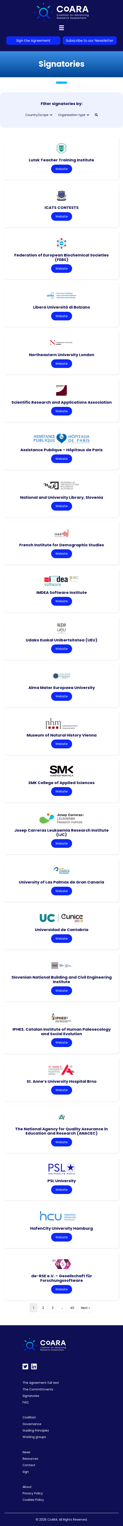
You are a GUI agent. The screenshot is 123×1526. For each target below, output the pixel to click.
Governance (32, 1424)
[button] (51, 115)
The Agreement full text (41, 1383)
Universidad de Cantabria (61, 929)
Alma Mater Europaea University (61, 687)
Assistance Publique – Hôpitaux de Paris (61, 450)
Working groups (34, 1437)
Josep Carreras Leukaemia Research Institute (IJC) (61, 832)
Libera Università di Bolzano (61, 307)
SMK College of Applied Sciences (61, 782)
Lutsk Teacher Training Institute (61, 160)
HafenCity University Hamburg (61, 1228)
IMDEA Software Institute (61, 592)
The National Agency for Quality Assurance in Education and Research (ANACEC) (61, 1131)
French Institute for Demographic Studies (61, 545)
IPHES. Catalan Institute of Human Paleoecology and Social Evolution (62, 1031)
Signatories (31, 1396)
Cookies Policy (33, 1500)
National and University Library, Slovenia (61, 497)
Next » (85, 1308)
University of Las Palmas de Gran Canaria (61, 882)
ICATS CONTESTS (62, 207)
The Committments (38, 1389)
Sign (26, 1472)
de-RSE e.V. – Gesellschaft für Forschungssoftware (61, 1278)
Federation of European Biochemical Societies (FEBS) (61, 257)
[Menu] (61, 27)
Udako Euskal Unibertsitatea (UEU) (61, 640)
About (27, 1487)
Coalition (29, 1417)
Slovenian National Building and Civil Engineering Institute (61, 979)
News (26, 1452)
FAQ (26, 1402)
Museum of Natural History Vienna (62, 735)
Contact (29, 1465)
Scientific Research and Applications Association (61, 402)
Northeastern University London (61, 354)
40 (72, 1308)
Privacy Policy (33, 1493)
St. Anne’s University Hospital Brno (62, 1081)
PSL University (61, 1180)
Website (61, 169)
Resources (30, 1458)
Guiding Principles (36, 1430)
